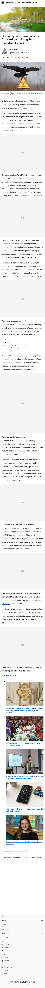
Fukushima (6, 604)
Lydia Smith (15, 49)
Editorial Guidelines (33, 857)
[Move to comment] (27, 57)
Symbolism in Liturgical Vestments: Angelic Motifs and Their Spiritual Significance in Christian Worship (24, 710)
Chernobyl (34, 101)
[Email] (23, 57)
